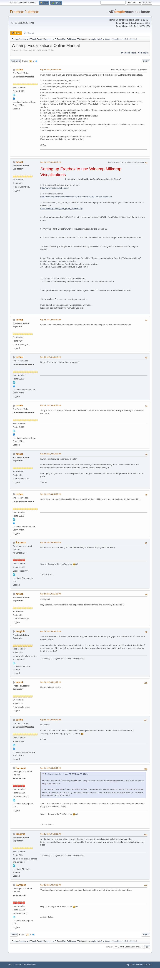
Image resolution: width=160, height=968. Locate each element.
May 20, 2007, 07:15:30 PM (50, 594)
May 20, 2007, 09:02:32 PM (50, 720)
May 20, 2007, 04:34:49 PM (50, 162)
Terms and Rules (137, 965)
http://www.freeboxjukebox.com (54, 188)
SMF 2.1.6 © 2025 (15, 965)
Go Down (15, 61)
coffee (19, 69)
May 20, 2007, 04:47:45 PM (50, 405)
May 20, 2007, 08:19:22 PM (50, 682)
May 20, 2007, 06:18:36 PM (50, 454)
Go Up (14, 935)
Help (127, 965)
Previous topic (128, 53)
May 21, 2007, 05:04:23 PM (50, 885)
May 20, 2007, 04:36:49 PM (50, 320)
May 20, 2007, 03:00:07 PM (50, 70)
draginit (20, 631)
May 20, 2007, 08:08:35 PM (50, 631)
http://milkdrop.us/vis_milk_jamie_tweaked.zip (61, 208)
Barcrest (21, 542)
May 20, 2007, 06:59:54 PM (50, 542)
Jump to (109, 947)
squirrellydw (96, 39)
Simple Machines (29, 965)
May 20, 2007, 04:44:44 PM (50, 357)
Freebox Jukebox (24, 12)
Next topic (143, 53)
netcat (19, 162)
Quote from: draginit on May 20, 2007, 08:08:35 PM (66, 774)
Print (146, 61)
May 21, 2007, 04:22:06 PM (50, 834)
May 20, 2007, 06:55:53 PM (50, 494)
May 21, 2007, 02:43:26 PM (50, 768)
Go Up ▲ (148, 965)
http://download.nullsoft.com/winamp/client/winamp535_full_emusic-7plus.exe (76, 197)
